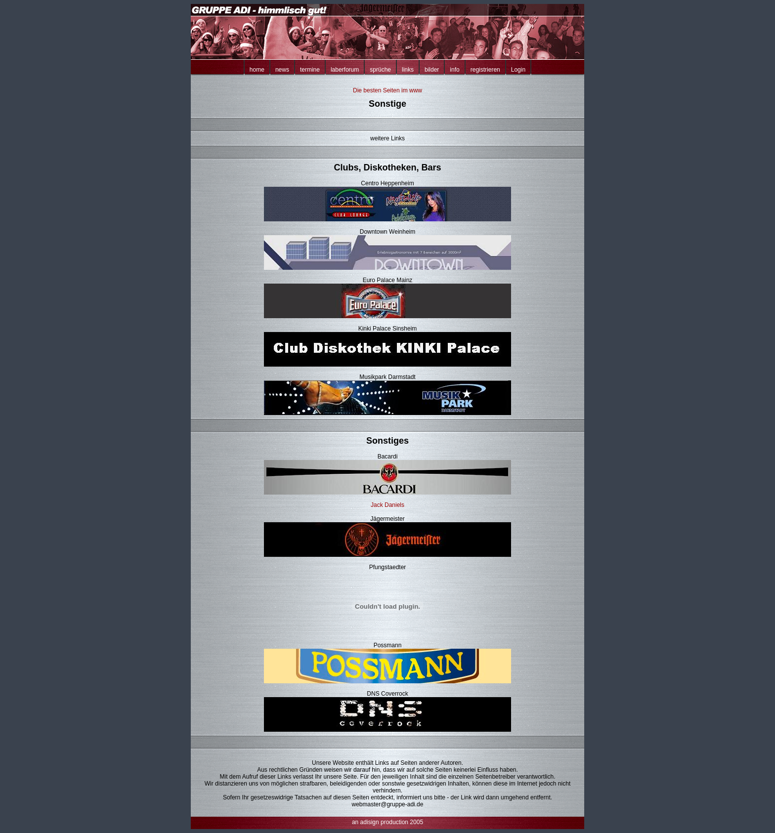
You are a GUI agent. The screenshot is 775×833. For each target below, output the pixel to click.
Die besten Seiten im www (387, 90)
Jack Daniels (387, 504)
